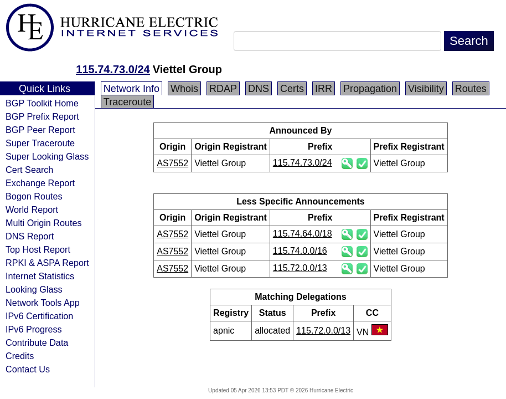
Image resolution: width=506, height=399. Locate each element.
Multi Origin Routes (44, 223)
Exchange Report (40, 183)
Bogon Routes (34, 196)
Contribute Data (37, 342)
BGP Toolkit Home (42, 103)
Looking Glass (34, 289)
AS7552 (172, 163)
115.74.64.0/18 (302, 233)
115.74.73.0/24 (112, 69)
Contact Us (28, 369)
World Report (32, 209)
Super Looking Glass (47, 156)
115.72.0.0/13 (300, 268)
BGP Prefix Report (42, 116)
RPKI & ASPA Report (47, 263)
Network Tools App (43, 303)
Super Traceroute (40, 143)
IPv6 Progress (34, 329)
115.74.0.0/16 (300, 250)
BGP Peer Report (40, 130)
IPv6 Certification (39, 316)
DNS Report (30, 236)
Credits (20, 356)
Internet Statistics (40, 276)
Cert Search (29, 170)
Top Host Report (38, 249)
